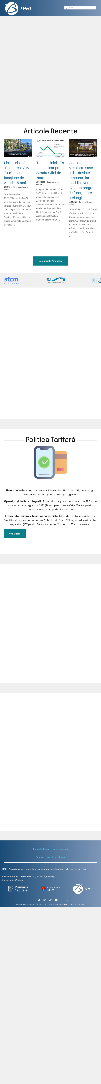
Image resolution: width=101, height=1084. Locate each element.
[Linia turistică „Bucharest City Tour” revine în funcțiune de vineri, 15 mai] (18, 148)
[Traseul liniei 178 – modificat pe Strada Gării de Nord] (50, 148)
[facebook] (33, 900)
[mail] (68, 900)
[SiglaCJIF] (50, 887)
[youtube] (56, 900)
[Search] (66, 7)
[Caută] (80, 7)
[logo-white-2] (18, 887)
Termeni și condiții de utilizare (50, 857)
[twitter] (39, 900)
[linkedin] (62, 900)
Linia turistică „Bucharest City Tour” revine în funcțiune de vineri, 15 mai (16, 173)
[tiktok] (50, 900)
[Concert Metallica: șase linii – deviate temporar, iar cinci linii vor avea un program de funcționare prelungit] (83, 148)
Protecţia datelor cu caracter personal (51, 849)
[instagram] (44, 900)
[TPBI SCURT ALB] (18, 3)
